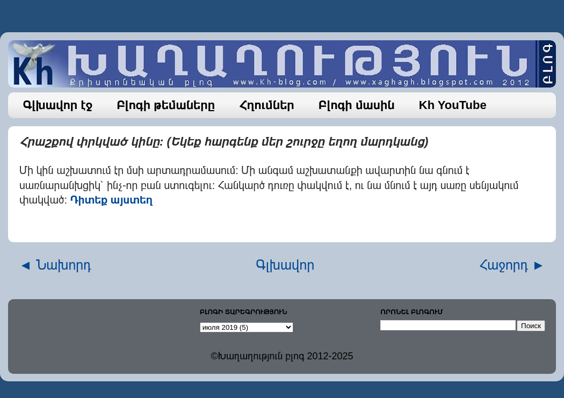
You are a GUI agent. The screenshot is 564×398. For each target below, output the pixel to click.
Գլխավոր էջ (58, 105)
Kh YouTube (453, 105)
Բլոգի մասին (357, 105)
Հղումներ (266, 105)
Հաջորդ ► (512, 264)
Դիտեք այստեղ (111, 200)
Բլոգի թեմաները (166, 105)
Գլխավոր (285, 264)
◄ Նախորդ (55, 264)
